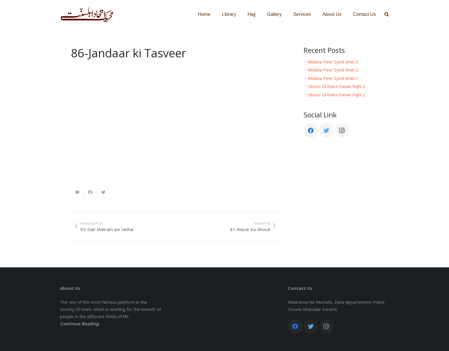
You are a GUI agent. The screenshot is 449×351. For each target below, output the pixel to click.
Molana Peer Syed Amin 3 (333, 62)
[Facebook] (311, 130)
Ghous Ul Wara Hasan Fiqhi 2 (336, 94)
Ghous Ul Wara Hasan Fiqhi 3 (336, 86)
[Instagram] (342, 130)
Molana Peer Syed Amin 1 (333, 78)
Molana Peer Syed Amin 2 (333, 70)
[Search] (386, 14)
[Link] (87, 14)
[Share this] (90, 192)
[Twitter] (326, 130)
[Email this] (77, 192)
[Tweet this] (103, 192)
